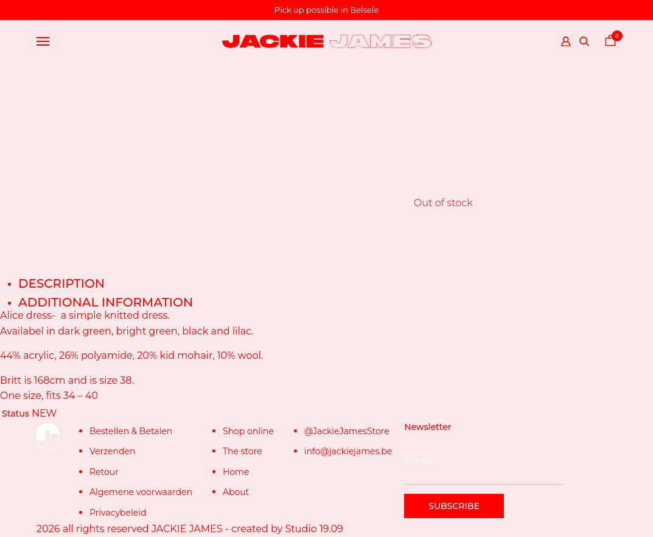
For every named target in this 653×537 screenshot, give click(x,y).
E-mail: (483, 470)
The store (242, 451)
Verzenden (112, 451)
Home (236, 471)
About (236, 492)
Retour (104, 471)
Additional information (105, 302)
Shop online (248, 431)
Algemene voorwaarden (140, 492)
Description (61, 283)
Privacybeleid (117, 512)
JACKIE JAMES (187, 529)
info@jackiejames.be (348, 451)
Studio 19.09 (314, 529)
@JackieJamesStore (346, 431)
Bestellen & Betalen (130, 431)
